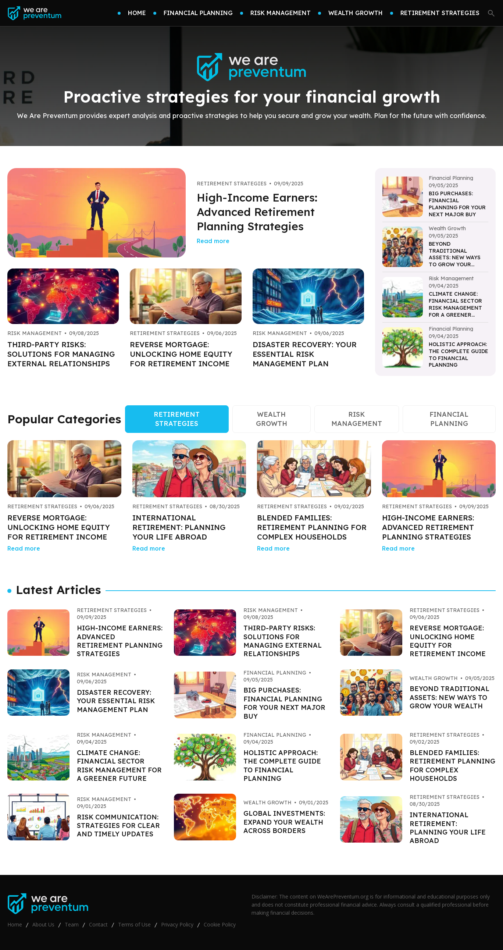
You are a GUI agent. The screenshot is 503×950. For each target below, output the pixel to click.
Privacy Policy (177, 924)
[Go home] (34, 13)
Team (72, 924)
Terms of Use (134, 924)
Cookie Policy (220, 924)
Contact (98, 924)
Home (14, 924)
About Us (43, 924)
